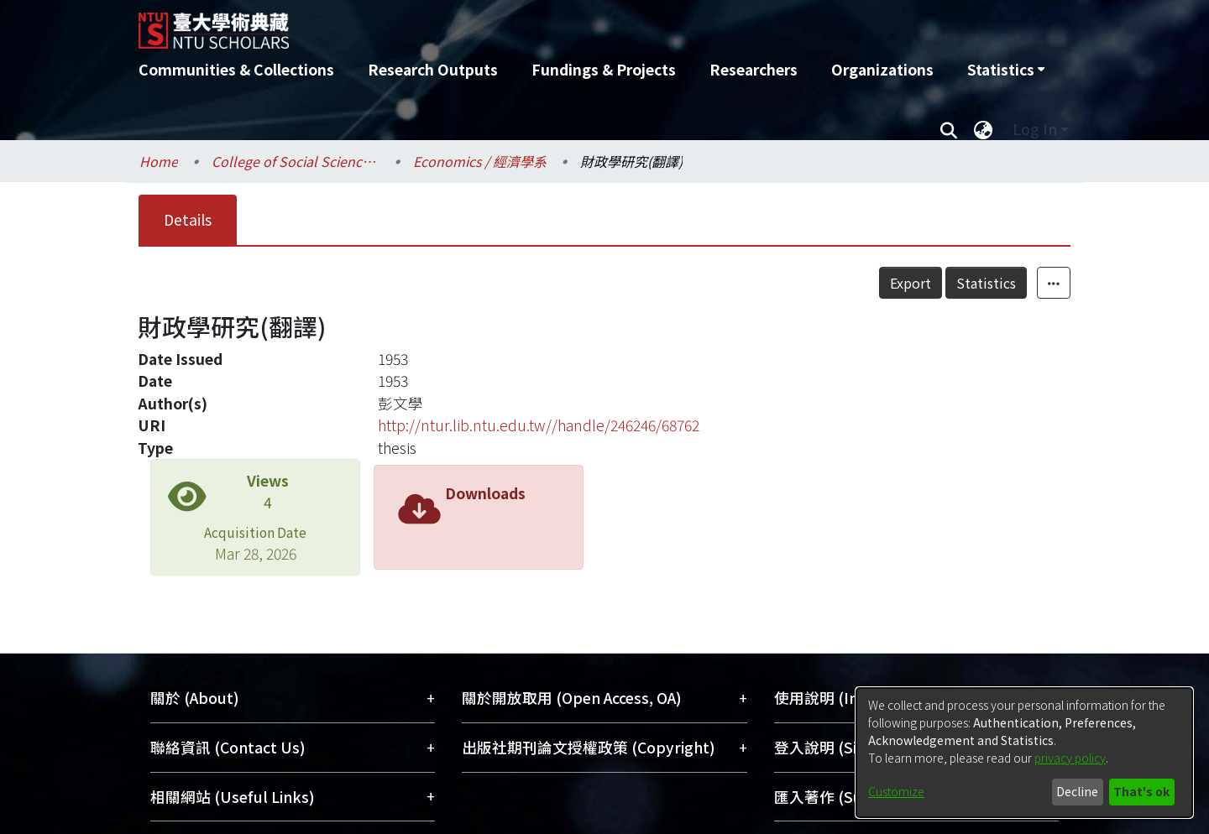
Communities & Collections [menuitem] (236, 69)
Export (910, 283)
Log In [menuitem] (1035, 128)
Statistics (986, 283)
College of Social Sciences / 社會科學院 (295, 161)
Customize (896, 791)
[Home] (514, 24)
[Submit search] (948, 129)
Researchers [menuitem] (753, 69)
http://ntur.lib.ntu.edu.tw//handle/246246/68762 (538, 424)
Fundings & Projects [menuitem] (603, 69)
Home (158, 161)
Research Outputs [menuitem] (433, 69)
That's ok (1141, 791)
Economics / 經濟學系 (480, 161)
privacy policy (1070, 757)
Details (188, 219)
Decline (1077, 791)
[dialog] (1024, 752)
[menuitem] (1005, 70)
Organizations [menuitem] (882, 69)
